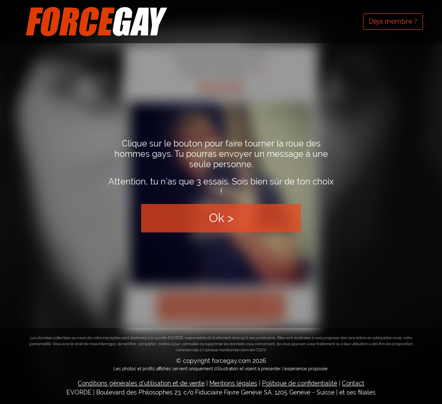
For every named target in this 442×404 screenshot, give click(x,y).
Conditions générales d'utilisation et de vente (141, 383)
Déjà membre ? (393, 21)
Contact (353, 383)
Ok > (221, 218)
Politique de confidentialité (299, 383)
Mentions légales (233, 383)
